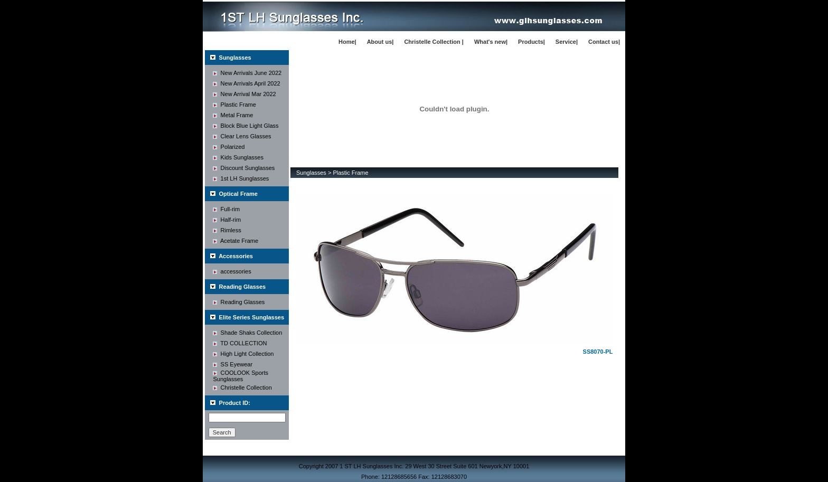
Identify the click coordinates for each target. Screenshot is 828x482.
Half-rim (227, 219)
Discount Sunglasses (244, 168)
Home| (347, 42)
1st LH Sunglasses (241, 178)
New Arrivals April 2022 (246, 83)
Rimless (227, 230)
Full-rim (226, 209)
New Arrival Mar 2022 (244, 94)
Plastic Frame (234, 104)
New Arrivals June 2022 (247, 73)
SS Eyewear (232, 364)
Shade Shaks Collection (247, 332)
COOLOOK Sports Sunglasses (240, 376)
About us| (380, 42)
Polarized (228, 147)
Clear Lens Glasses (242, 136)
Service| (567, 42)
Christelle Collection (242, 387)
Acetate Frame (235, 241)
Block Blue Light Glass (245, 125)
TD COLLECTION (240, 343)
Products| (531, 42)
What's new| (490, 42)
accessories (232, 271)
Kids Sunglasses (238, 157)
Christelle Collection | (434, 42)
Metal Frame (233, 115)
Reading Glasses (239, 302)
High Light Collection (243, 354)
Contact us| (604, 42)
